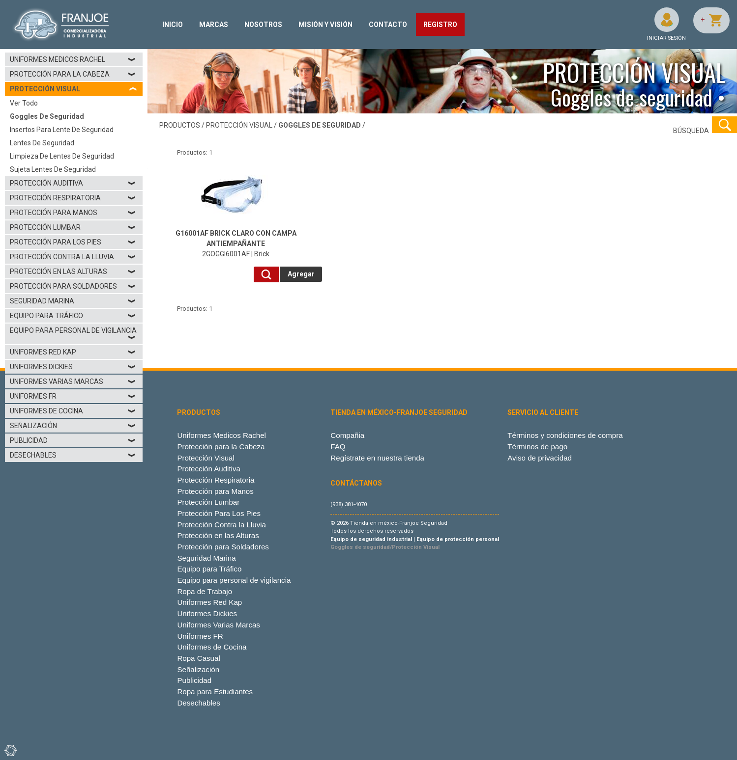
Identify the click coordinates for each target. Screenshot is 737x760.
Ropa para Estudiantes (215, 691)
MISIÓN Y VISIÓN (325, 24)
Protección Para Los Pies (73, 242)
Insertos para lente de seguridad (62, 130)
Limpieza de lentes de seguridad (62, 156)
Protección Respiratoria (73, 198)
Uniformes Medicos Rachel (73, 59)
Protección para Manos (73, 213)
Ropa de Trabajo (204, 591)
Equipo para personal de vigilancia (73, 333)
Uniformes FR (73, 396)
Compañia (347, 435)
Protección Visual (205, 458)
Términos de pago (537, 446)
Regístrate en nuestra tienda (377, 458)
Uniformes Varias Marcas (73, 381)
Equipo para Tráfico (73, 316)
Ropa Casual (198, 658)
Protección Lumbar (73, 227)
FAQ (337, 446)
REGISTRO (440, 24)
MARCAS (213, 24)
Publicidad (73, 440)
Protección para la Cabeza (73, 74)
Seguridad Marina (73, 301)
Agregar (301, 274)
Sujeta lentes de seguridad (53, 169)
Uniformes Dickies (73, 367)
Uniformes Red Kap (73, 352)
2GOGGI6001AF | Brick (236, 243)
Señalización (73, 426)
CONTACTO (388, 24)
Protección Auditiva (73, 183)
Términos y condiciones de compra (564, 435)
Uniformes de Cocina (73, 411)
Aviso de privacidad (539, 458)
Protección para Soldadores (73, 286)
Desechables (73, 455)
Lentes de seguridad (42, 143)
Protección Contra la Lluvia (73, 257)
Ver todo (24, 103)
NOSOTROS (263, 24)
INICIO (172, 24)
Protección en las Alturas (73, 271)
